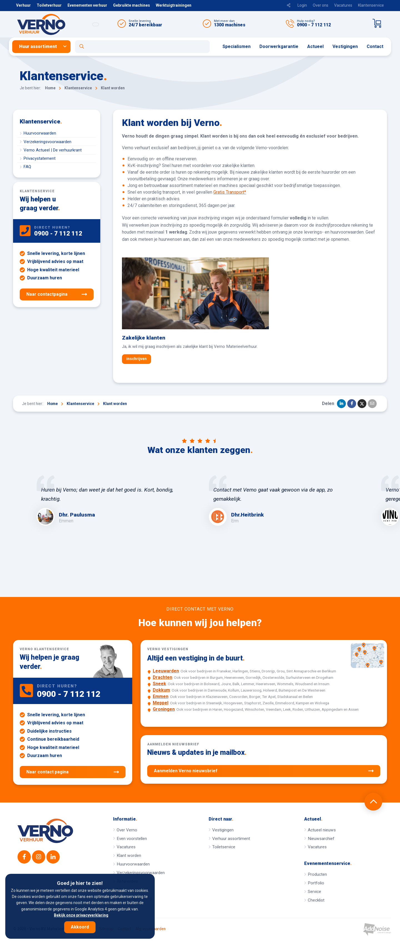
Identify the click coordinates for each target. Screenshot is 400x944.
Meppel (160, 702)
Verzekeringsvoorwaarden (47, 141)
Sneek (159, 683)
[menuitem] (43, 46)
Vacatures (343, 5)
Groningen (164, 709)
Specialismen (236, 46)
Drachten (162, 677)
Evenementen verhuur (87, 5)
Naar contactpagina (56, 294)
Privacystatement (40, 158)
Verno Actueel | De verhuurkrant (53, 150)
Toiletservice (223, 846)
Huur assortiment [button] (38, 46)
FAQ (27, 166)
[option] (114, 500)
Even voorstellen (132, 838)
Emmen (160, 696)
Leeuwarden (166, 671)
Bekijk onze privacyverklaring (81, 915)
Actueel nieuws (322, 829)
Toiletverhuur (49, 5)
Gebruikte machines (131, 5)
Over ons (320, 5)
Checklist (316, 900)
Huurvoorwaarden (40, 133)
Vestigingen (345, 46)
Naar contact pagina (72, 772)
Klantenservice (371, 5)
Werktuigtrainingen (173, 5)
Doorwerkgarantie (278, 46)
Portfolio (316, 882)
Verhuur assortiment (231, 838)
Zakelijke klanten (143, 338)
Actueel (315, 46)
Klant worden (129, 855)
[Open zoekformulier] (142, 46)
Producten (317, 874)
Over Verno (127, 829)
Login (302, 5)
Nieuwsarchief (321, 838)
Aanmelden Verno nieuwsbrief (264, 771)
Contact (375, 46)
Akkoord (80, 927)
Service (314, 891)
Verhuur (23, 5)
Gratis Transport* (229, 192)
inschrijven (136, 358)
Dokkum (161, 690)
